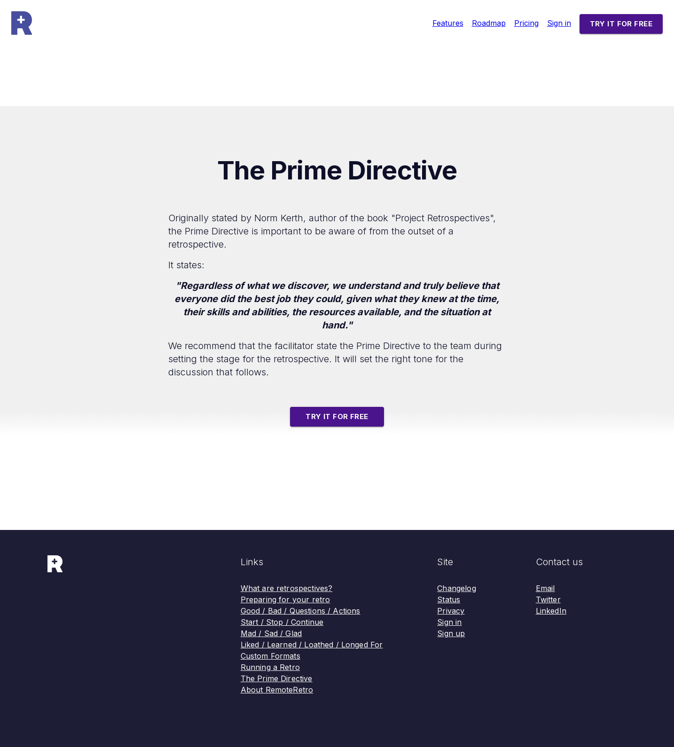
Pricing (526, 23)
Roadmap (489, 23)
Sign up (451, 633)
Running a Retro (270, 667)
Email (545, 588)
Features (447, 23)
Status (448, 599)
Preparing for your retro (285, 599)
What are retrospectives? (287, 588)
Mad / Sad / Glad (271, 633)
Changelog (456, 588)
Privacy (450, 610)
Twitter (548, 599)
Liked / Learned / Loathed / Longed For (312, 644)
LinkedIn (551, 610)
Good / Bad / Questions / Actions (301, 610)
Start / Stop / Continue (282, 622)
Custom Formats (270, 656)
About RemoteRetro (277, 689)
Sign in (559, 23)
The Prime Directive (277, 678)
